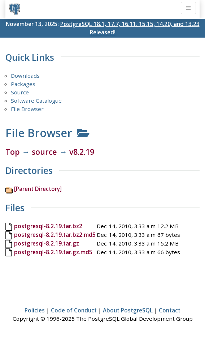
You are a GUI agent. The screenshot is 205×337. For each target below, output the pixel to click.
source (44, 151)
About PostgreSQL (128, 310)
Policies (35, 310)
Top (12, 151)
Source (20, 92)
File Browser (27, 108)
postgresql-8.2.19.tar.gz (46, 243)
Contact (169, 310)
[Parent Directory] (38, 188)
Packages (23, 84)
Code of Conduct (74, 310)
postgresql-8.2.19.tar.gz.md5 (53, 252)
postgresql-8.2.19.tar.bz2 (48, 226)
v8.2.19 (81, 151)
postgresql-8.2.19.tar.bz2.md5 (55, 234)
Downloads (25, 75)
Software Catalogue (36, 100)
